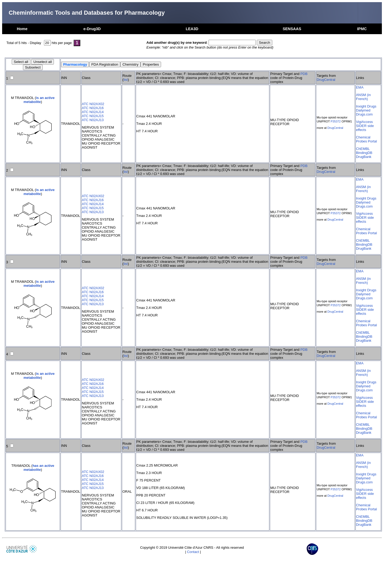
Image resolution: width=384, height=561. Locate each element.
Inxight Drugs (366, 106)
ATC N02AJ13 (93, 120)
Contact (193, 552)
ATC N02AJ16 (93, 108)
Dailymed (363, 110)
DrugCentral (326, 80)
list (125, 80)
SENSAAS (292, 29)
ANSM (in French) (363, 97)
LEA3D (192, 29)
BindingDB (364, 153)
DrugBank (363, 157)
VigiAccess (364, 122)
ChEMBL (363, 149)
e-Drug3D (92, 29)
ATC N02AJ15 (93, 116)
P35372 (336, 121)
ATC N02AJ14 (93, 112)
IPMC (362, 29)
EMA (359, 87)
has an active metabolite (38, 468)
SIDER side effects (365, 128)
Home (22, 29)
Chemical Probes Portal (366, 139)
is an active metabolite (38, 100)
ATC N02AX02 (93, 104)
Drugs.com (364, 114)
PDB (303, 74)
